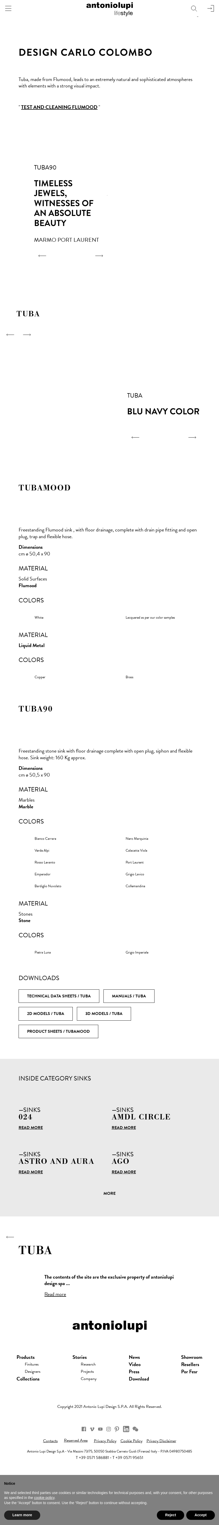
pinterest (123, 1464)
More (109, 1193)
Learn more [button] (22, 1515)
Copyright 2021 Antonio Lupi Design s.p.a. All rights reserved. (109, 1440)
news (136, 1390)
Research (91, 1397)
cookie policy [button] (44, 1498)
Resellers (190, 1397)
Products (26, 1390)
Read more (31, 1128)
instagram (110, 1464)
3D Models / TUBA (104, 1014)
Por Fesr (189, 1404)
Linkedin (134, 1464)
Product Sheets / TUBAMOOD (58, 1031)
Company (92, 1412)
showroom (191, 1390)
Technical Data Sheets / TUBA (59, 996)
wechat (146, 1464)
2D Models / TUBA (45, 1014)
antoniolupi (109, 8)
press (136, 1404)
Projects (90, 1404)
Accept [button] (200, 1515)
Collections (28, 1412)
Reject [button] (170, 1515)
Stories (81, 1390)
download (141, 1412)
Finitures (34, 1397)
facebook (73, 1464)
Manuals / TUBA (129, 996)
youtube (98, 1464)
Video (137, 1397)
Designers (35, 1404)
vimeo (86, 1464)
